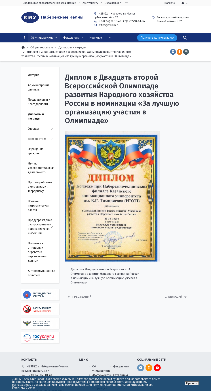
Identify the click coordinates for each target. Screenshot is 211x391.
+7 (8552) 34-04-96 (134, 21)
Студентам (120, 375)
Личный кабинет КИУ (169, 21)
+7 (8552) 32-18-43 (110, 21)
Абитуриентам (101, 375)
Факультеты (121, 366)
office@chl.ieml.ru (109, 25)
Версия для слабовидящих (173, 17)
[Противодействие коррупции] (40, 295)
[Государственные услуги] (40, 337)
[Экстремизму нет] (40, 309)
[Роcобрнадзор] (40, 323)
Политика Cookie (23, 387)
